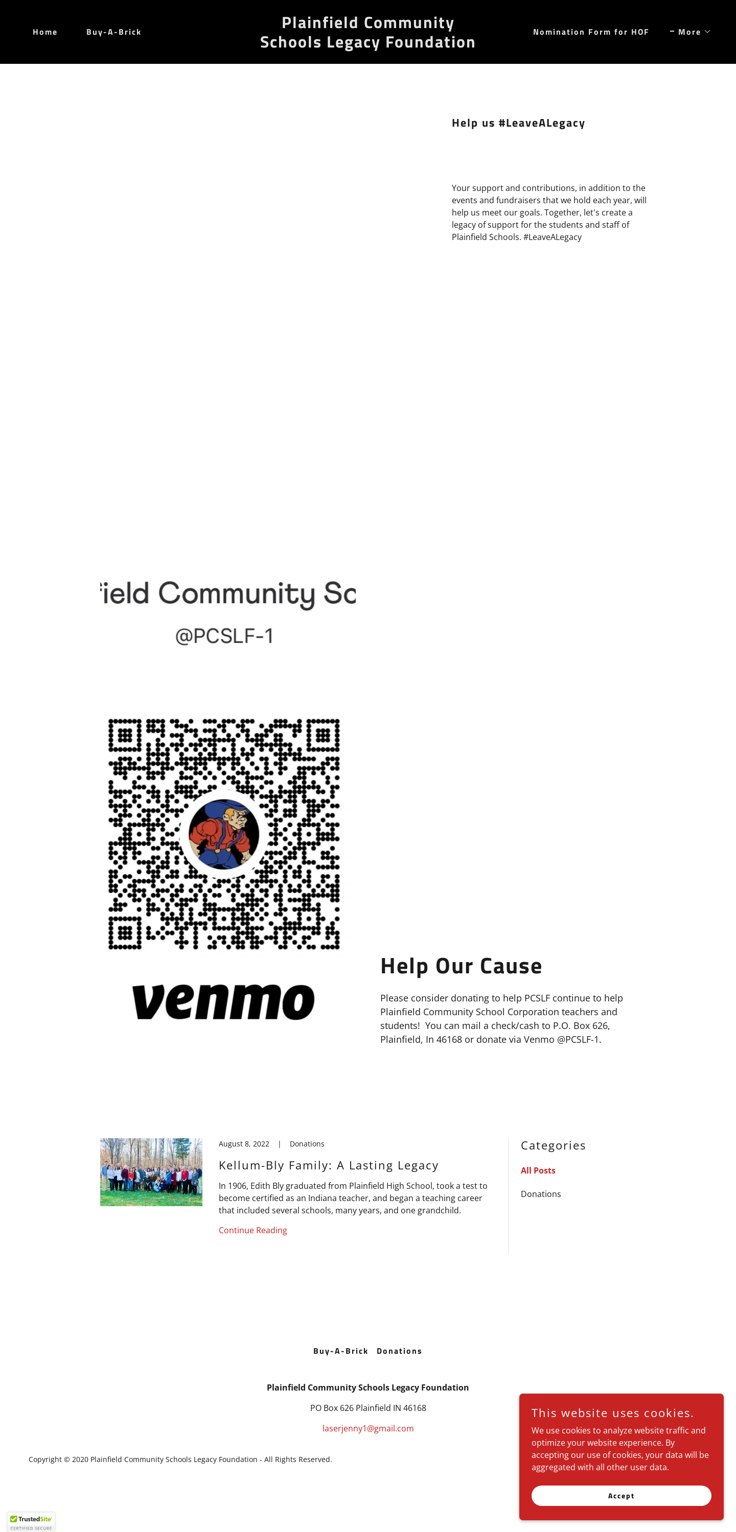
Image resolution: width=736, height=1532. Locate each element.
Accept (621, 1509)
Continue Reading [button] (253, 1230)
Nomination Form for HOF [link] (591, 32)
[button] (690, 32)
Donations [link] (541, 1194)
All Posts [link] (538, 1170)
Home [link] (45, 32)
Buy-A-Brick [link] (114, 32)
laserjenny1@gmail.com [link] (368, 1428)
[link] (368, 44)
